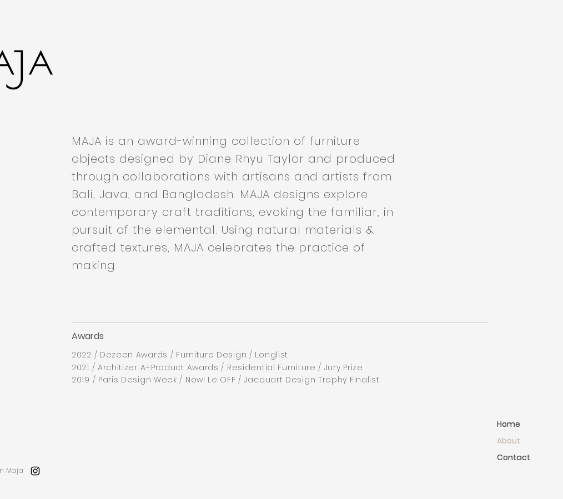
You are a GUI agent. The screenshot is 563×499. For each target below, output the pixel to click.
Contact (513, 457)
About (508, 440)
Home (508, 424)
